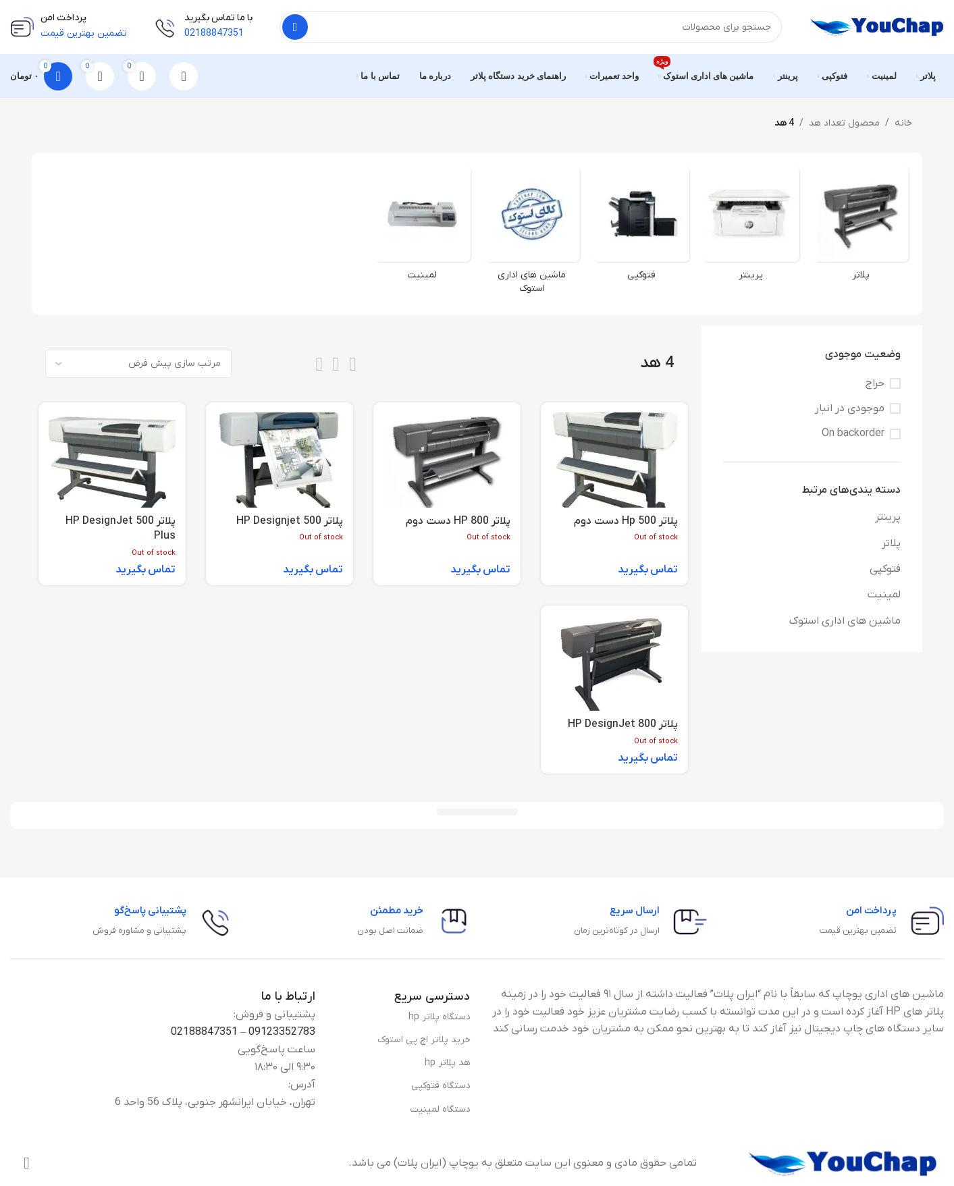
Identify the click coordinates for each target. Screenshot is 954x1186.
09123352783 (281, 1032)
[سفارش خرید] (138, 364)
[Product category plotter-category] (861, 227)
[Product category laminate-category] (422, 227)
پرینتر (888, 517)
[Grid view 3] (336, 364)
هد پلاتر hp (448, 1062)
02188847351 (204, 1032)
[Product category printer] (751, 227)
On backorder (853, 433)
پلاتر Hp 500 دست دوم (626, 521)
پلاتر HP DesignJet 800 (623, 724)
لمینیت (884, 594)
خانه (903, 123)
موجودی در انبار (849, 408)
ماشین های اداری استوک (845, 621)
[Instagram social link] (26, 1163)
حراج (875, 383)
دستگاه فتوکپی (441, 1085)
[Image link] (842, 1163)
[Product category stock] (532, 234)
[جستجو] (531, 27)
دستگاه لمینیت (440, 1109)
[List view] (352, 364)
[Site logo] (876, 26)
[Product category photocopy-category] (641, 227)
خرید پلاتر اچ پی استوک (424, 1039)
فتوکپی (885, 569)
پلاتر (891, 543)
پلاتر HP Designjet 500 (289, 521)
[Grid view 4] (319, 364)
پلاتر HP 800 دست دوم (458, 521)
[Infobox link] (882, 921)
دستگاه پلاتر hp (439, 1016)
